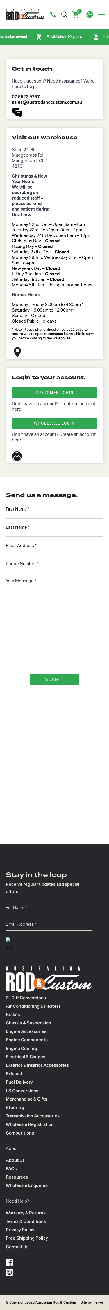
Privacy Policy (20, 1229)
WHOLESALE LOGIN (54, 423)
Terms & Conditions (26, 1221)
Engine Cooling (21, 1048)
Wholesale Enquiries (27, 1185)
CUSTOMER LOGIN (54, 392)
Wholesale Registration (30, 1124)
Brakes (13, 1014)
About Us (15, 1160)
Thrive (97, 1302)
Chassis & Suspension (28, 1023)
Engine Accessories (26, 1031)
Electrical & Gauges (25, 1057)
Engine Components (27, 1039)
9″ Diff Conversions (26, 997)
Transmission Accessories (33, 1116)
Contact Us (17, 1246)
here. (17, 409)
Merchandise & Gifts (26, 1099)
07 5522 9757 (26, 96)
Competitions (20, 1133)
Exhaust (14, 1073)
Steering (15, 1107)
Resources (17, 1177)
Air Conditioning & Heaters (33, 1006)
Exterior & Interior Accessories (37, 1065)
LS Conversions (22, 1090)
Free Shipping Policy (27, 1238)
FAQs (11, 1168)
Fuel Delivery (19, 1082)
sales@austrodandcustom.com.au (47, 102)
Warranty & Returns (26, 1213)
